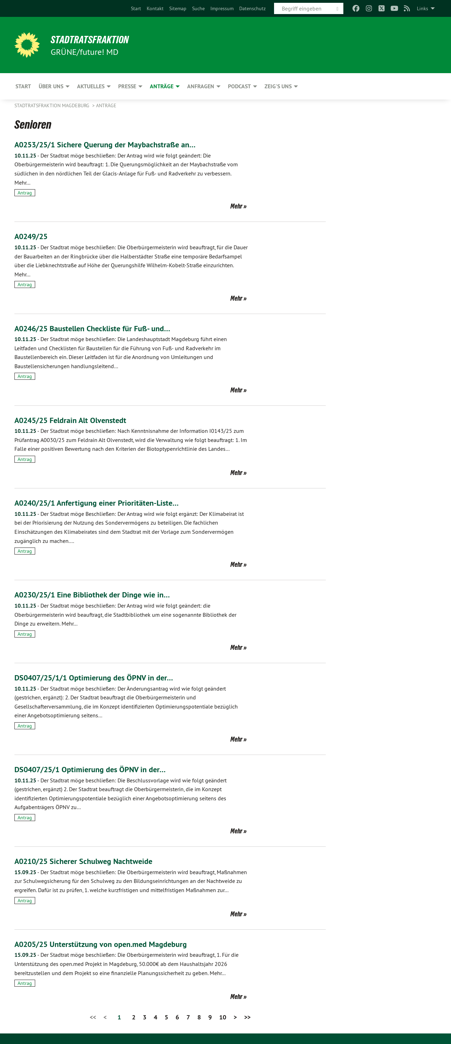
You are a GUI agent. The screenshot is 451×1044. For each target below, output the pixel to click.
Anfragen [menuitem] (200, 86)
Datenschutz (252, 8)
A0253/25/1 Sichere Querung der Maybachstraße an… (112, 144)
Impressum (222, 8)
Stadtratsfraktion (95, 39)
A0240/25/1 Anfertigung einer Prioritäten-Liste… (103, 502)
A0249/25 (33, 236)
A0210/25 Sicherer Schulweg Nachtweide (89, 861)
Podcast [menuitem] (239, 86)
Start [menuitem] (23, 86)
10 (222, 1017)
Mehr (236, 206)
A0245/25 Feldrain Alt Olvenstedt (75, 420)
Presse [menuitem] (127, 86)
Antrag (25, 193)
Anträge (106, 105)
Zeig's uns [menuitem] (278, 86)
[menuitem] (136, 8)
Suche (198, 8)
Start (136, 8)
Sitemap (177, 8)
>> (247, 1017)
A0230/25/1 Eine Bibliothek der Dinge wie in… (99, 594)
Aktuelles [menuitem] (90, 86)
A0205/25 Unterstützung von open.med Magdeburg (108, 944)
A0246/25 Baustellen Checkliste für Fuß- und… (99, 328)
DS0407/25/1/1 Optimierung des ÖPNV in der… (101, 677)
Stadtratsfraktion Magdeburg (52, 105)
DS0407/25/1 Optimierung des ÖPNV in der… (96, 769)
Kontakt (155, 8)
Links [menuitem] (422, 8)
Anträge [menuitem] (161, 86)
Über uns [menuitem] (51, 86)
